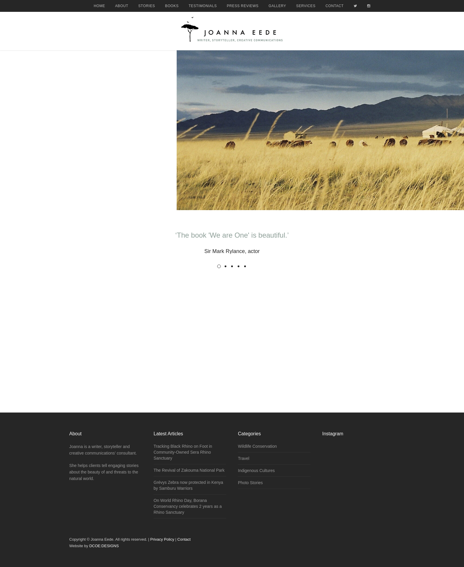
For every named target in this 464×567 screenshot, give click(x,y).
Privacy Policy (162, 539)
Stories (146, 6)
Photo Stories (250, 482)
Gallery (277, 6)
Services (305, 6)
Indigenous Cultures (256, 470)
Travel (243, 458)
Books (172, 6)
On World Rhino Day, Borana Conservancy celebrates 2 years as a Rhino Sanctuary (188, 506)
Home (99, 6)
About (121, 6)
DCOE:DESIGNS (104, 546)
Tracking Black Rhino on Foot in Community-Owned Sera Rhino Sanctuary (183, 452)
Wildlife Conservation (257, 446)
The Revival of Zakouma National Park (189, 470)
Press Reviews (243, 6)
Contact (335, 6)
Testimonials (202, 6)
